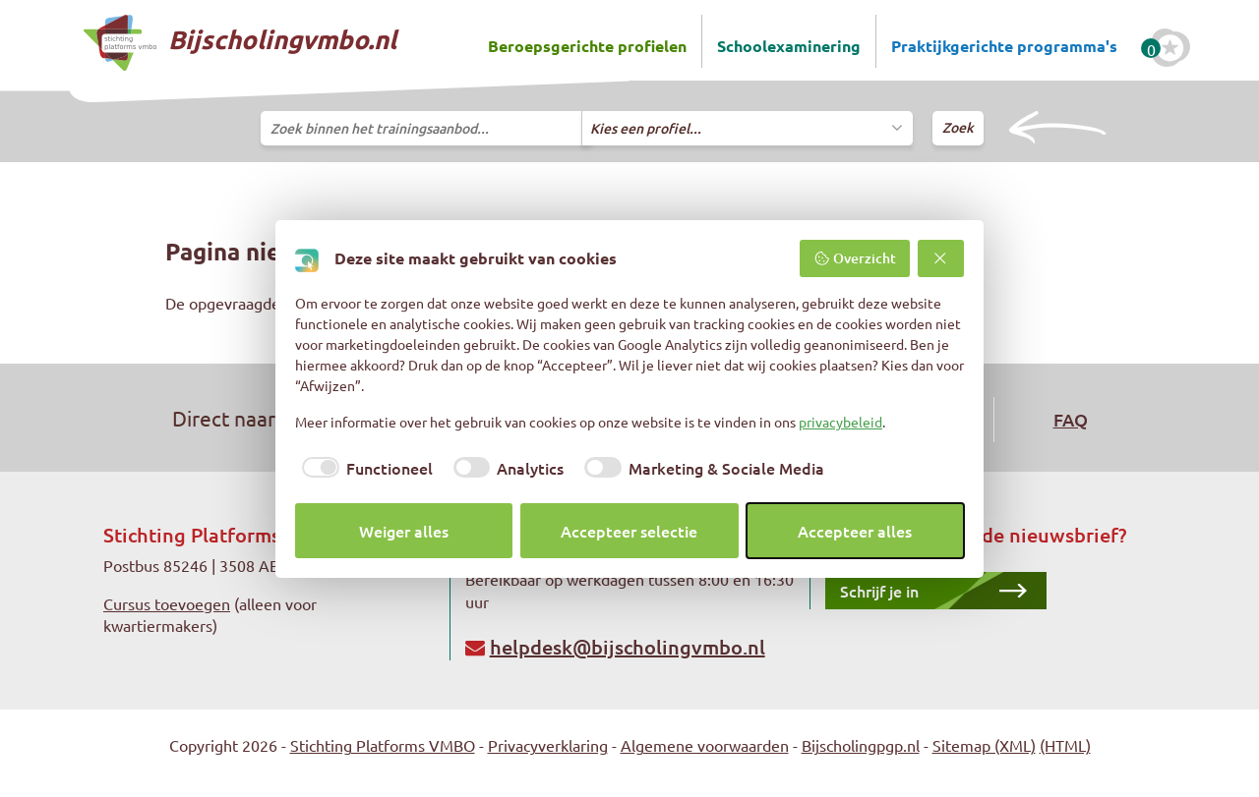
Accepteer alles (855, 530)
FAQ (1070, 419)
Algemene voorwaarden (705, 745)
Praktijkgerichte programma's (1004, 45)
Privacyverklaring (548, 745)
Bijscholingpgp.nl (861, 745)
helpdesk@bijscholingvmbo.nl (627, 646)
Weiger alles (404, 530)
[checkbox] (364, 468)
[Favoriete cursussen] (1170, 48)
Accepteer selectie (629, 530)
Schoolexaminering (789, 45)
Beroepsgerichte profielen (587, 45)
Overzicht (854, 258)
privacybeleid (840, 421)
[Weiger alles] (941, 258)
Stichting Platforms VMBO (382, 745)
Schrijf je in (879, 590)
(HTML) (1065, 745)
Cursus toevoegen (166, 603)
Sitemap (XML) (984, 745)
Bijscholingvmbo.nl (240, 43)
